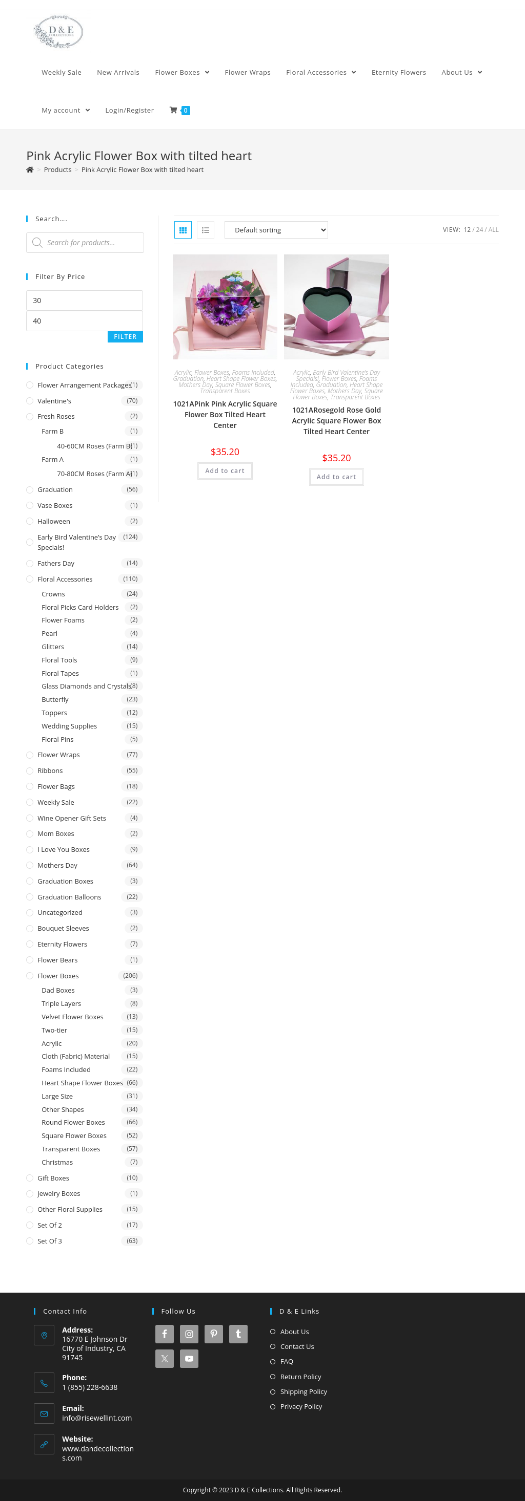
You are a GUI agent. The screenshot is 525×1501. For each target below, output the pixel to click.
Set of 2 (49, 1225)
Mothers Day (195, 384)
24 (479, 229)
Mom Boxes (55, 833)
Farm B (53, 431)
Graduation (188, 378)
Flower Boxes (211, 372)
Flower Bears (57, 959)
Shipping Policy (303, 1391)
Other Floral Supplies (70, 1209)
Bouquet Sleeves (63, 928)
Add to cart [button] (225, 470)
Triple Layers (61, 1003)
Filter (125, 336)
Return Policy (300, 1376)
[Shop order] (276, 230)
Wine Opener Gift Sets (71, 818)
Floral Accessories (64, 579)
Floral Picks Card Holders (80, 607)
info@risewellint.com (97, 1418)
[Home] (30, 169)
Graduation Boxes (65, 881)
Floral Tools (59, 659)
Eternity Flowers (62, 944)
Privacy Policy (301, 1406)
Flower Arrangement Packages (84, 385)
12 (467, 229)
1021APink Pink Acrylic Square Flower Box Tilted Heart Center (225, 414)
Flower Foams (63, 620)
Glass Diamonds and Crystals (86, 686)
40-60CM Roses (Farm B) (94, 446)
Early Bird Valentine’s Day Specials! (76, 542)
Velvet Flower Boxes (73, 1016)
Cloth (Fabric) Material (76, 1056)
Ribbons (50, 770)
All (494, 229)
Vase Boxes (54, 505)
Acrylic (183, 372)
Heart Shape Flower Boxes (241, 378)
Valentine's (54, 400)
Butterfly (55, 699)
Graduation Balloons (69, 897)
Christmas (57, 1162)
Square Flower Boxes (243, 384)
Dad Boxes (58, 990)
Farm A (53, 459)
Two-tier (54, 1030)
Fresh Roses (55, 416)
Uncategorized (60, 912)
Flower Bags (56, 786)
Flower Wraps (58, 754)
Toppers (54, 712)
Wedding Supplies (69, 726)
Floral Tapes (60, 673)
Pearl (49, 633)
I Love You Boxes (63, 849)
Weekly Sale (55, 802)
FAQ (286, 1361)
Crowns (53, 593)
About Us (294, 1331)
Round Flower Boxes (73, 1122)
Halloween (53, 521)
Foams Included (253, 372)
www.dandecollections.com (98, 1453)
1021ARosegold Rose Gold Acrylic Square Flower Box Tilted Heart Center (336, 420)
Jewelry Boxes (58, 1193)
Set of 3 (49, 1241)
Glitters (53, 646)
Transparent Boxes (225, 391)
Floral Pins (57, 739)
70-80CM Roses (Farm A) (94, 473)
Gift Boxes (53, 1178)
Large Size (57, 1096)
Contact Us (297, 1346)
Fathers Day (55, 563)
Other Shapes (63, 1109)
